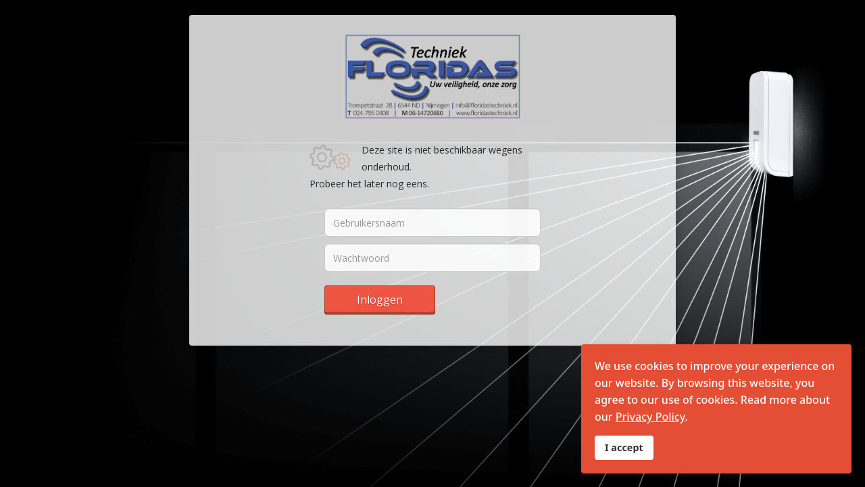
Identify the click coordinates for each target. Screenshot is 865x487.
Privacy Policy (650, 416)
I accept (624, 447)
